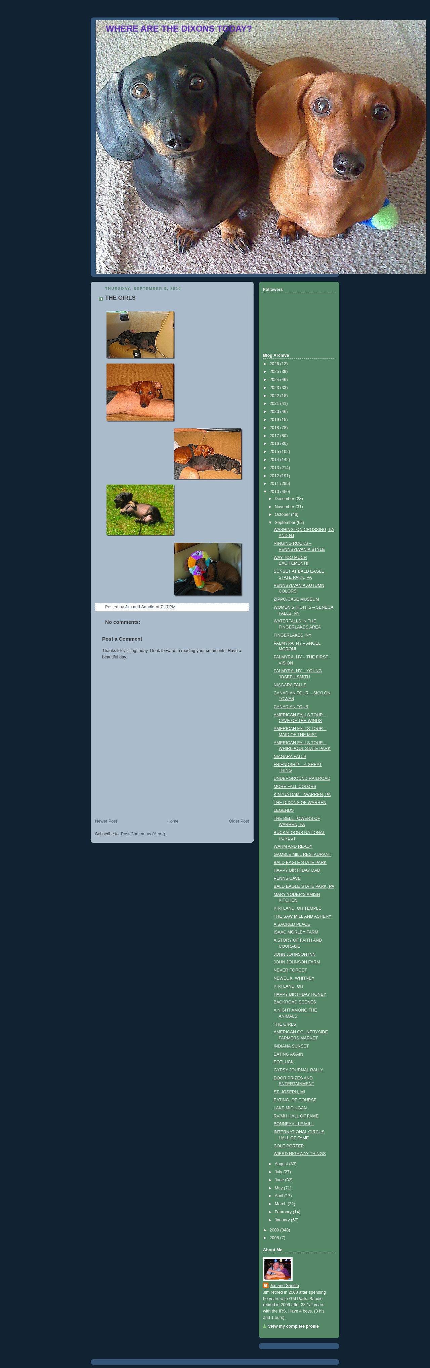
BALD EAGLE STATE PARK (300, 862)
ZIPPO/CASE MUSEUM (296, 599)
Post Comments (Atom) (143, 834)
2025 (275, 371)
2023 (275, 387)
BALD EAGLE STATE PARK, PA (304, 886)
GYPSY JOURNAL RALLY (299, 1070)
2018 (275, 427)
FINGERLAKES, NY (293, 635)
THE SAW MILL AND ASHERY (303, 916)
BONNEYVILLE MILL (294, 1124)
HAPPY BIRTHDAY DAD (297, 870)
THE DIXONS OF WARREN (300, 802)
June (280, 1180)
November (285, 506)
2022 (275, 395)
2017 (275, 435)
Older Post (239, 821)
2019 (275, 419)
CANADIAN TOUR (291, 707)
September (286, 522)
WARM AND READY (293, 846)
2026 (275, 364)
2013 (275, 467)
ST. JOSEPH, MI (289, 1092)
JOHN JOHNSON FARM (297, 962)
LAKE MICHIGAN (290, 1108)
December (285, 498)
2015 (275, 451)
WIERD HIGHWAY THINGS (300, 1153)
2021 (275, 403)
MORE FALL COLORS (295, 786)
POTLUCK (284, 1062)
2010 (275, 491)
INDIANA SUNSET (291, 1046)
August (282, 1164)
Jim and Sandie (284, 1285)
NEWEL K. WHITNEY (294, 978)
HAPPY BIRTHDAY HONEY (300, 994)
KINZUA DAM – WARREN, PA (302, 794)
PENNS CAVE (287, 878)
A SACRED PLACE (292, 924)
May (279, 1188)
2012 (275, 475)
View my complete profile (293, 1326)
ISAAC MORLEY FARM (296, 932)
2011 (275, 483)
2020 (275, 411)
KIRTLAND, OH (288, 986)
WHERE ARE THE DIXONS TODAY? (179, 29)
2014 (275, 459)
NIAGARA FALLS (290, 685)
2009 (275, 1230)
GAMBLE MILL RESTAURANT (303, 854)
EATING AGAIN (288, 1054)
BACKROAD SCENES (295, 1002)
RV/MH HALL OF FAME (296, 1116)
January (283, 1220)
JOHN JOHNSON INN (295, 954)
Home (173, 821)
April (280, 1195)
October (283, 514)
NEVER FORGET (290, 970)
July (279, 1172)
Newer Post (106, 821)
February (284, 1212)
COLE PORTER (289, 1146)
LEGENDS (284, 810)
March (281, 1204)
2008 (275, 1238)
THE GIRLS (285, 1024)
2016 (275, 443)
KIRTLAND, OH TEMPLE (297, 908)
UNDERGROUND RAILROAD (302, 778)
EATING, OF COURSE (295, 1100)
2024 (275, 379)
